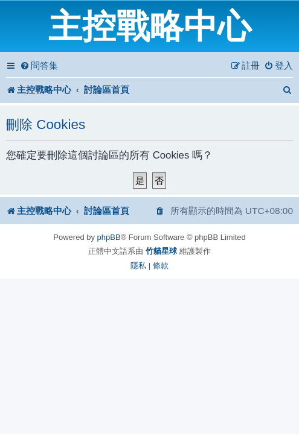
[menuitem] (39, 65)
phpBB (109, 237)
